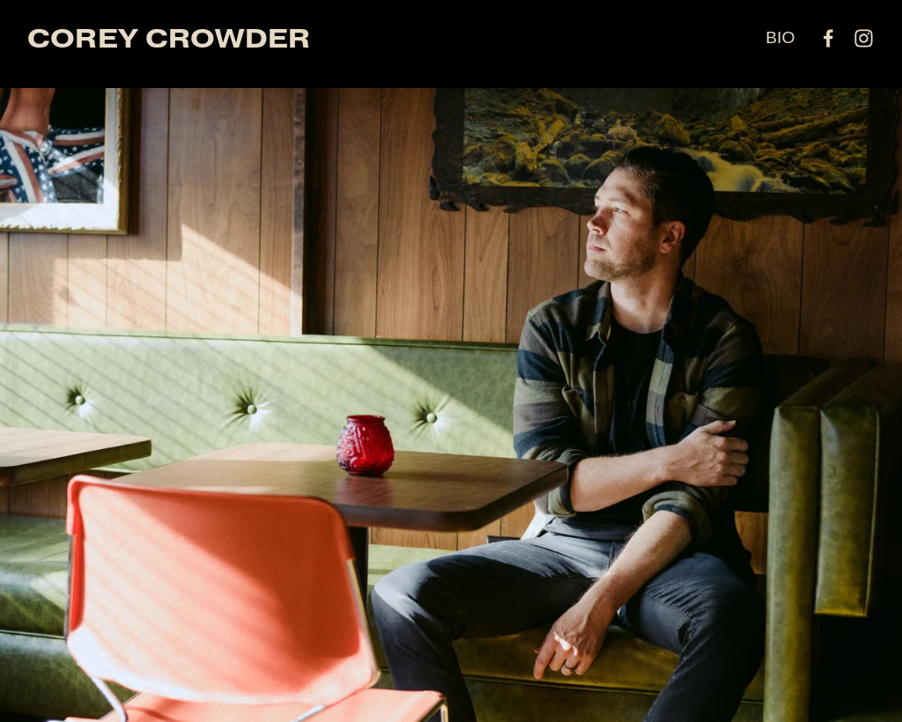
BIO (780, 37)
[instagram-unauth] (864, 38)
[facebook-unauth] (828, 38)
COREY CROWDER (169, 38)
